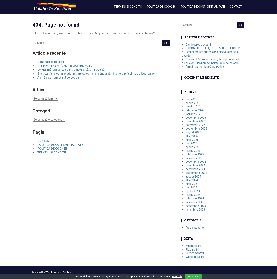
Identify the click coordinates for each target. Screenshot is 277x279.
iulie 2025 (192, 136)
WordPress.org (195, 256)
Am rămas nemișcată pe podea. (58, 77)
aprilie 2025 (193, 147)
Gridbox (67, 272)
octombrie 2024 (195, 169)
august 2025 (193, 132)
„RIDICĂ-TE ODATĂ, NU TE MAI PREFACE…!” (65, 65)
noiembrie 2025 (195, 121)
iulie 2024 (192, 180)
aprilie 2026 (193, 103)
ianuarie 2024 (194, 202)
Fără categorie (195, 227)
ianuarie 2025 (194, 158)
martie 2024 (193, 194)
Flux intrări (192, 249)
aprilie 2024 (193, 191)
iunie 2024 (192, 183)
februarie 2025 (195, 154)
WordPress (51, 272)
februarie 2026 (195, 110)
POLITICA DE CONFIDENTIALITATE (203, 6)
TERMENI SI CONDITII (128, 6)
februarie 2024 (195, 198)
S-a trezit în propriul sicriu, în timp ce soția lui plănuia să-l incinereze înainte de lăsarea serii (97, 73)
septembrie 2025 (196, 128)
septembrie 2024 (196, 173)
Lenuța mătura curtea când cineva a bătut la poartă (71, 69)
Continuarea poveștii (51, 61)
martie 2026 (193, 106)
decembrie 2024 (196, 161)
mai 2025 (191, 143)
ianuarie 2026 (194, 114)
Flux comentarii (195, 253)
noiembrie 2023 (195, 209)
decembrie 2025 (196, 117)
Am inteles (193, 276)
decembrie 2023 (196, 206)
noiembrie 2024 (195, 165)
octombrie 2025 (195, 125)
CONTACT (236, 6)
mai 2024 (191, 187)
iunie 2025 (192, 139)
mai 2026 (191, 99)
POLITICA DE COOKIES (161, 6)
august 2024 (193, 176)
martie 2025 (193, 150)
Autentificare (193, 246)
